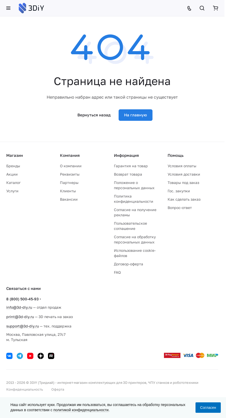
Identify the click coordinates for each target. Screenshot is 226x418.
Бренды (13, 166)
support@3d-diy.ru (22, 326)
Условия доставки (184, 174)
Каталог (13, 182)
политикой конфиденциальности (81, 410)
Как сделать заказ (184, 199)
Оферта (57, 389)
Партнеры (69, 182)
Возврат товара (128, 174)
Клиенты (68, 191)
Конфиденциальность (24, 389)
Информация (126, 155)
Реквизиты (70, 174)
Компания (70, 155)
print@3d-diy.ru (20, 316)
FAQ (117, 272)
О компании (71, 166)
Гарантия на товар (131, 166)
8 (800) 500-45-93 (22, 299)
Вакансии (69, 199)
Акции (12, 174)
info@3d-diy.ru (19, 307)
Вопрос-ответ (180, 207)
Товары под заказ (183, 182)
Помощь (176, 155)
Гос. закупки (179, 191)
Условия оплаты (182, 166)
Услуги (12, 191)
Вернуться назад (94, 114)
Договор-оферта (128, 264)
